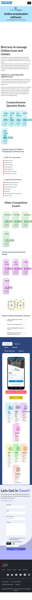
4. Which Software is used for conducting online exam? (14, 333)
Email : (7, 510)
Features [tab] (17, 344)
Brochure (16, 397)
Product (9, 569)
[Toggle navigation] (29, 3)
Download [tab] (7, 344)
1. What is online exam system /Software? (14, 320)
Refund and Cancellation (7, 584)
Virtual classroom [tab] (9, 351)
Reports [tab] (21, 351)
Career (14, 569)
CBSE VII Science (8, 164)
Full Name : (9, 504)
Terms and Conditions (14, 539)
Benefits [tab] (15, 347)
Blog (20, 569)
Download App (11, 392)
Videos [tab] (6, 347)
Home (3, 569)
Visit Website (21, 392)
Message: (8, 522)
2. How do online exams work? (14, 324)
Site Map (17, 584)
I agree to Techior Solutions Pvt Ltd (16, 538)
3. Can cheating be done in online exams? (15, 328)
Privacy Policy (5, 581)
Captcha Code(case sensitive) (14, 541)
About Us (25, 569)
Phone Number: (10, 516)
